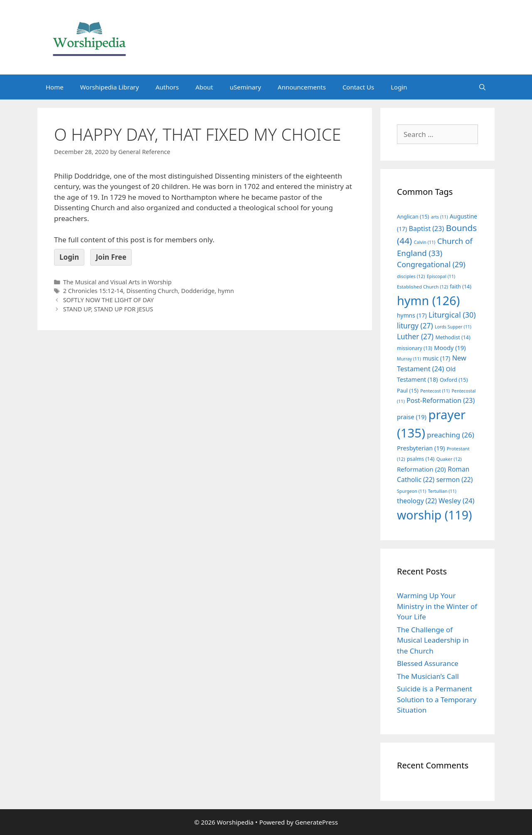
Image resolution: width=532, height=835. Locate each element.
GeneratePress (316, 822)
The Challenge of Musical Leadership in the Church (433, 640)
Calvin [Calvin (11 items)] (425, 242)
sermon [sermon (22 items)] (454, 479)
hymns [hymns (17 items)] (412, 315)
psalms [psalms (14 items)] (420, 458)
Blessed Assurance (427, 663)
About (204, 87)
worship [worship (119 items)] (434, 515)
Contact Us (358, 87)
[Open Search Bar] (482, 87)
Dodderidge (198, 291)
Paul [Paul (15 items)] (408, 390)
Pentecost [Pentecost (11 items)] (435, 391)
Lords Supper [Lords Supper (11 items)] (453, 327)
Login (399, 87)
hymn (226, 291)
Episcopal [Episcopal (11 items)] (441, 276)
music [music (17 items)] (436, 358)
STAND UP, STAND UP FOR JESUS (108, 309)
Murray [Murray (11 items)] (409, 359)
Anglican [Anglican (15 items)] (413, 216)
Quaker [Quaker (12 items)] (449, 459)
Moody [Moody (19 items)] (450, 347)
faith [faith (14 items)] (460, 286)
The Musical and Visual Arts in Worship (117, 282)
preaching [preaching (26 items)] (450, 435)
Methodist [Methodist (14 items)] (452, 337)
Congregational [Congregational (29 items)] (431, 264)
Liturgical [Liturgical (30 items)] (452, 315)
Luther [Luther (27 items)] (415, 336)
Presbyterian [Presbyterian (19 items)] (421, 448)
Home (55, 87)
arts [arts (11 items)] (439, 217)
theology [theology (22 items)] (417, 500)
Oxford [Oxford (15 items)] (454, 379)
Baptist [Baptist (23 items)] (426, 228)
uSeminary (245, 87)
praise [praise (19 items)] (411, 417)
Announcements (302, 87)
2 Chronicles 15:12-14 (93, 291)
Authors (167, 87)
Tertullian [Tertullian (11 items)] (442, 491)
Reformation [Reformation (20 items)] (421, 469)
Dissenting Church (152, 291)
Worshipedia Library (109, 87)
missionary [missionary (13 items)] (414, 348)
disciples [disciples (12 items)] (411, 276)
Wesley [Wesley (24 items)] (456, 500)
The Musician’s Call (428, 676)
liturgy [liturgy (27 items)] (415, 326)
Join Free (111, 257)
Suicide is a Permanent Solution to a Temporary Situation (436, 699)
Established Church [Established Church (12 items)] (422, 286)
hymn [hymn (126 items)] (428, 300)
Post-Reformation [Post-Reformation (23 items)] (440, 400)
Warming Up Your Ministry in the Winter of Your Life (437, 606)
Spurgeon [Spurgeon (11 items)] (411, 491)
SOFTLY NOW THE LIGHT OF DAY (108, 300)
